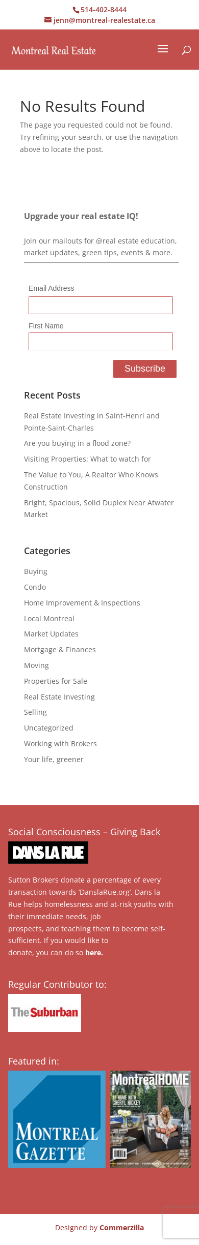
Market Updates (51, 634)
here (93, 952)
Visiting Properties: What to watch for (87, 459)
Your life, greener (54, 759)
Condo (35, 587)
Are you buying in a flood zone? (77, 443)
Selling (35, 712)
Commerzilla (122, 1227)
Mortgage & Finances (60, 649)
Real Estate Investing (59, 697)
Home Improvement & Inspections (82, 603)
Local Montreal (49, 618)
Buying (35, 571)
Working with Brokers (60, 743)
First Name (46, 326)
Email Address (51, 288)
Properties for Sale (55, 681)
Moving (36, 665)
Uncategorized (48, 728)
